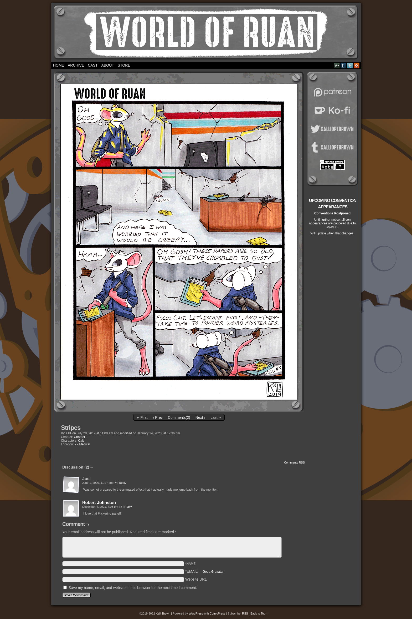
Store (124, 65)
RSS (356, 65)
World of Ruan (206, 32)
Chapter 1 (81, 437)
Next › (200, 417)
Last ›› (215, 417)
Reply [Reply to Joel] (122, 482)
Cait (81, 440)
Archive (76, 65)
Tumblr (343, 65)
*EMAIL (204, 571)
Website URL (196, 579)
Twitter (350, 65)
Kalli (68, 433)
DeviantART (337, 65)
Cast (92, 65)
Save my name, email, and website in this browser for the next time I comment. (133, 588)
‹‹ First (142, 417)
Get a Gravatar (213, 571)
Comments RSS (294, 462)
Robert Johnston (99, 502)
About (107, 65)
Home (58, 65)
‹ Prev (158, 417)
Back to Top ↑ (259, 613)
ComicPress (217, 613)
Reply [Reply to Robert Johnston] (128, 506)
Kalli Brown (163, 613)
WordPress (196, 613)
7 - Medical (82, 444)
